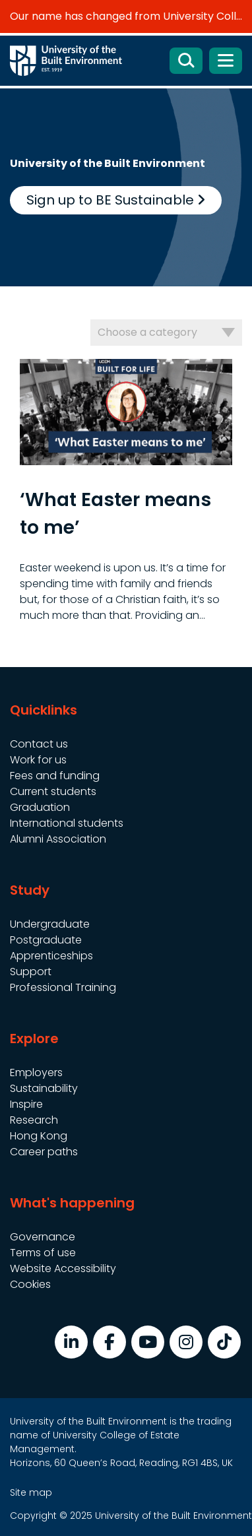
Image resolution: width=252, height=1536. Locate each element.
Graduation (40, 807)
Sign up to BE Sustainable (115, 200)
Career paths (44, 1151)
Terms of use (43, 1252)
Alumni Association (58, 839)
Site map (31, 1492)
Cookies (30, 1284)
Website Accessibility (63, 1268)
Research (34, 1120)
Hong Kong (38, 1135)
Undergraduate (50, 924)
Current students (53, 791)
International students (66, 823)
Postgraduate (46, 939)
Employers (36, 1072)
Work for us (38, 759)
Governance (42, 1236)
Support (30, 971)
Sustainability (44, 1088)
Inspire (26, 1104)
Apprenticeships (51, 955)
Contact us (39, 744)
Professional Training (63, 987)
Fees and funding (55, 775)
